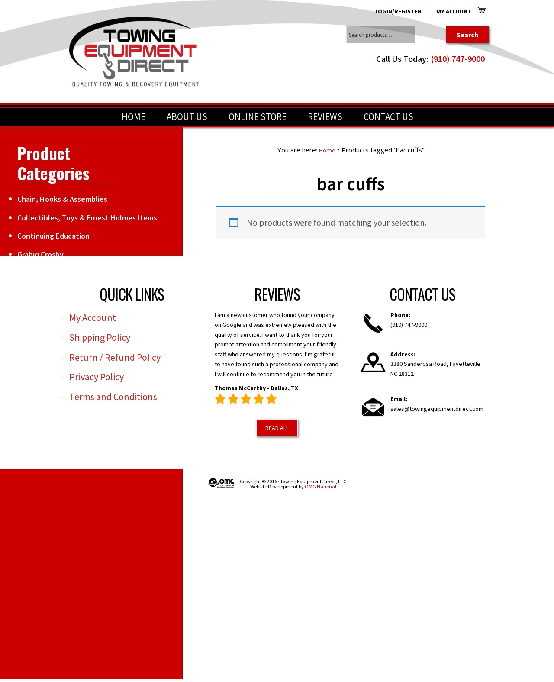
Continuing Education (53, 236)
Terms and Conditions (113, 397)
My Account (453, 11)
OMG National (320, 486)
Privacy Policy (96, 377)
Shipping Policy (99, 337)
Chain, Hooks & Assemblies (62, 199)
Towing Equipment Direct (134, 52)
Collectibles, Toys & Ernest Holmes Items (87, 218)
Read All (277, 427)
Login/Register (398, 11)
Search (467, 34)
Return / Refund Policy (115, 357)
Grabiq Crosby (40, 254)
